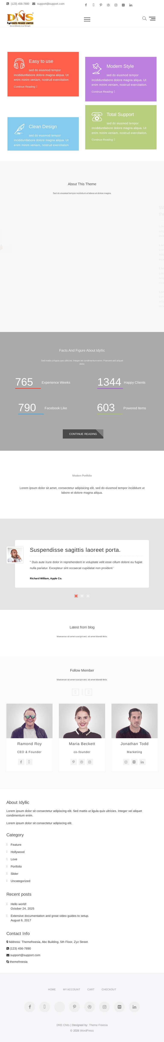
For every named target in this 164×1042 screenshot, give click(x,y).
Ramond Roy (29, 744)
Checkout (109, 989)
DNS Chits (63, 1025)
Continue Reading (24, 127)
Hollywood (18, 852)
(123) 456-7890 (17, 3)
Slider (14, 873)
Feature (16, 844)
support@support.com (48, 3)
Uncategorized (20, 881)
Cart (90, 989)
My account (71, 989)
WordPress (87, 1030)
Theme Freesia (98, 1025)
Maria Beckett (82, 744)
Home (52, 989)
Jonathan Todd (135, 744)
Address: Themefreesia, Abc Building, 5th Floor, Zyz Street (47, 942)
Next (88, 692)
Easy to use (41, 101)
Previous (75, 692)
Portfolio (16, 866)
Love (14, 859)
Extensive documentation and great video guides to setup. (50, 915)
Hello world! (18, 904)
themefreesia (17, 961)
